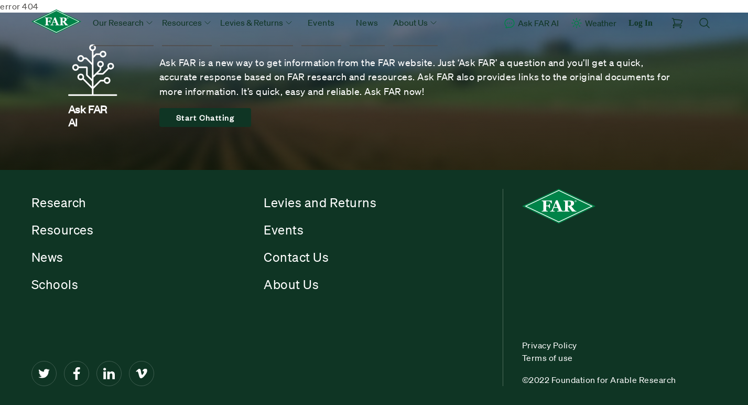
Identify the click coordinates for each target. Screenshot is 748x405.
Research (58, 202)
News (367, 22)
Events (321, 22)
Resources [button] (187, 22)
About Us (291, 284)
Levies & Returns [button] (256, 22)
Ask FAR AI (531, 23)
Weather (593, 23)
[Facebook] (76, 373)
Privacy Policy (549, 345)
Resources (62, 229)
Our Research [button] (123, 22)
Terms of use (547, 358)
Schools (55, 284)
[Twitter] (44, 373)
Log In (640, 22)
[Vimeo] (141, 373)
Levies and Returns (320, 202)
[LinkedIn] (109, 373)
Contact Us (296, 257)
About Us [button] (415, 22)
